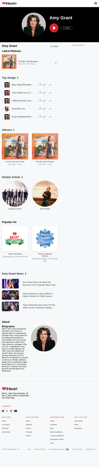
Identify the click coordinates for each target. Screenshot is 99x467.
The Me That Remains (28, 61)
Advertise (53, 425)
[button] (54, 28)
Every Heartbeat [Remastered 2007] (23, 117)
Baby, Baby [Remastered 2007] (23, 85)
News (28, 421)
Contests (29, 432)
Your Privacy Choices (59, 449)
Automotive (78, 421)
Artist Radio (6, 432)
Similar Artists (12, 177)
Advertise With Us (78, 45)
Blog (51, 428)
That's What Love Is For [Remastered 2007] (23, 93)
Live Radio (5, 425)
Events (28, 428)
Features (29, 425)
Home (76, 425)
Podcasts (5, 428)
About (52, 421)
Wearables (78, 428)
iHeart (4, 421)
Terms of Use (77, 449)
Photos (28, 436)
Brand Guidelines (56, 432)
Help (29, 449)
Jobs (51, 443)
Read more (6, 371)
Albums (8, 129)
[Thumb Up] (44, 84)
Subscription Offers (57, 439)
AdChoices (90, 449)
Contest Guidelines (57, 436)
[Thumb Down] (40, 84)
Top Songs (10, 77)
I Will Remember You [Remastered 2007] (23, 101)
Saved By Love (18, 109)
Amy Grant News (14, 273)
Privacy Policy (40, 449)
